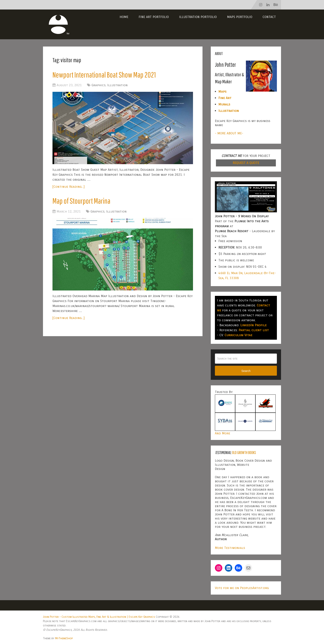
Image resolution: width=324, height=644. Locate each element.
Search (245, 371)
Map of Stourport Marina (81, 200)
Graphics (99, 85)
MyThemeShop (64, 638)
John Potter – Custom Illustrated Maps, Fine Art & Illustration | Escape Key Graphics (99, 617)
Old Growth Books (244, 452)
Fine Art (224, 98)
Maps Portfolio (239, 17)
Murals (224, 104)
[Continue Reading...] (68, 187)
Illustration (117, 85)
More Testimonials (230, 548)
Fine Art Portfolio (154, 17)
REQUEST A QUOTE (246, 163)
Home (124, 17)
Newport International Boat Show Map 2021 (104, 74)
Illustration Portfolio (198, 17)
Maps (222, 91)
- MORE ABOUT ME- (229, 133)
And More (222, 433)
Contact (269, 17)
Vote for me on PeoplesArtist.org (242, 588)
